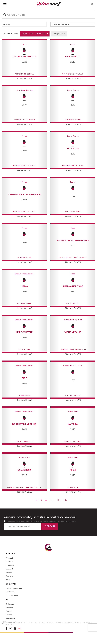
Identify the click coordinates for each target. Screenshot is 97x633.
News (8, 579)
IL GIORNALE (12, 554)
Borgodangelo (73, 120)
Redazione (10, 604)
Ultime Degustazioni (14, 588)
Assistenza (10, 618)
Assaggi (9, 572)
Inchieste (9, 561)
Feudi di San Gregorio (24, 166)
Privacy (9, 614)
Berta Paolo (72, 303)
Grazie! (9, 611)
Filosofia (9, 607)
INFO (8, 600)
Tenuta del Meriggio (24, 120)
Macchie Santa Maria (72, 166)
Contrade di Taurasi (72, 74)
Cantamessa (24, 395)
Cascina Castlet (24, 303)
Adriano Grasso (72, 395)
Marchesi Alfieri (72, 441)
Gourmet (9, 569)
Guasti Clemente (24, 441)
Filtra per (6, 24)
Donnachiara (24, 258)
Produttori (10, 592)
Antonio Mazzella (24, 74)
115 (58, 500)
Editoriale (10, 558)
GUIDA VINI (11, 584)
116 (65, 500)
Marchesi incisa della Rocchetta (24, 487)
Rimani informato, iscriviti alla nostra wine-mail (40, 517)
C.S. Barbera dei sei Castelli (73, 258)
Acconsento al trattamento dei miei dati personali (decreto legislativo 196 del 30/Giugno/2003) (41, 521)
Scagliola (73, 487)
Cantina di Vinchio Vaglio (73, 349)
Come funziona (12, 595)
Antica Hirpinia (72, 212)
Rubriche (9, 576)
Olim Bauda (24, 349)
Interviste (10, 565)
